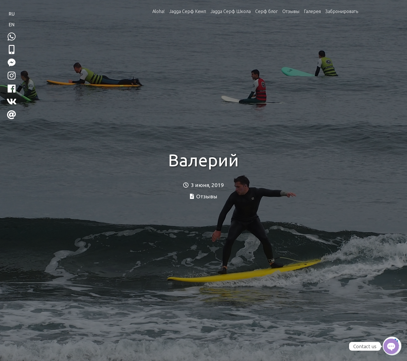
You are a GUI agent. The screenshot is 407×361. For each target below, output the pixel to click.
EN (11, 24)
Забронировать (341, 11)
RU (12, 13)
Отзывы (290, 11)
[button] (11, 49)
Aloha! (158, 11)
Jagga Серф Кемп (187, 11)
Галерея (312, 11)
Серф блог (266, 11)
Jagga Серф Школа (231, 11)
